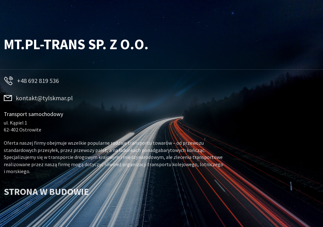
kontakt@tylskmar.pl (44, 98)
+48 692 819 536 (38, 81)
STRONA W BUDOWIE (46, 191)
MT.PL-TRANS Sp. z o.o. (76, 44)
